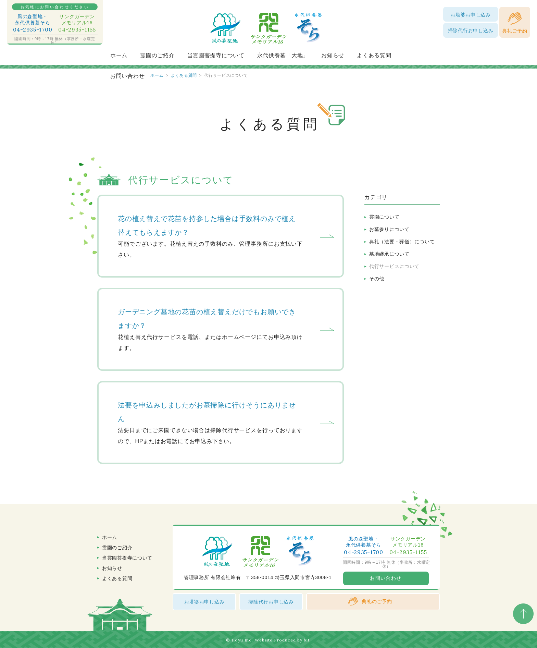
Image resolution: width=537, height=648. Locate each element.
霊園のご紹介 (157, 55)
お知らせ (332, 55)
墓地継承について (389, 254)
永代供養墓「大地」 (283, 55)
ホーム (118, 55)
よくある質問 (374, 55)
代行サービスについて (394, 266)
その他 (376, 278)
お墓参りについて (389, 229)
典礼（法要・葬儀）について (402, 241)
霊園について (384, 217)
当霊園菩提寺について (216, 55)
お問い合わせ (127, 76)
